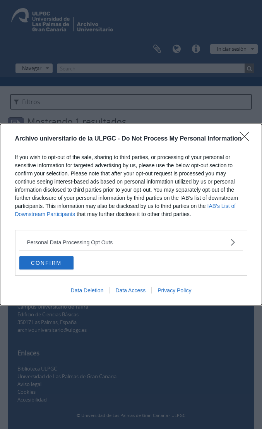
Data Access (130, 290)
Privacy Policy (174, 290)
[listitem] (131, 242)
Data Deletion (87, 290)
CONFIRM (46, 262)
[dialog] (131, 214)
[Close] (247, 139)
